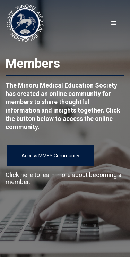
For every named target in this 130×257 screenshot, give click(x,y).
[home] (25, 23)
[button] (114, 23)
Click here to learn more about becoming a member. (63, 178)
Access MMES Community (50, 155)
